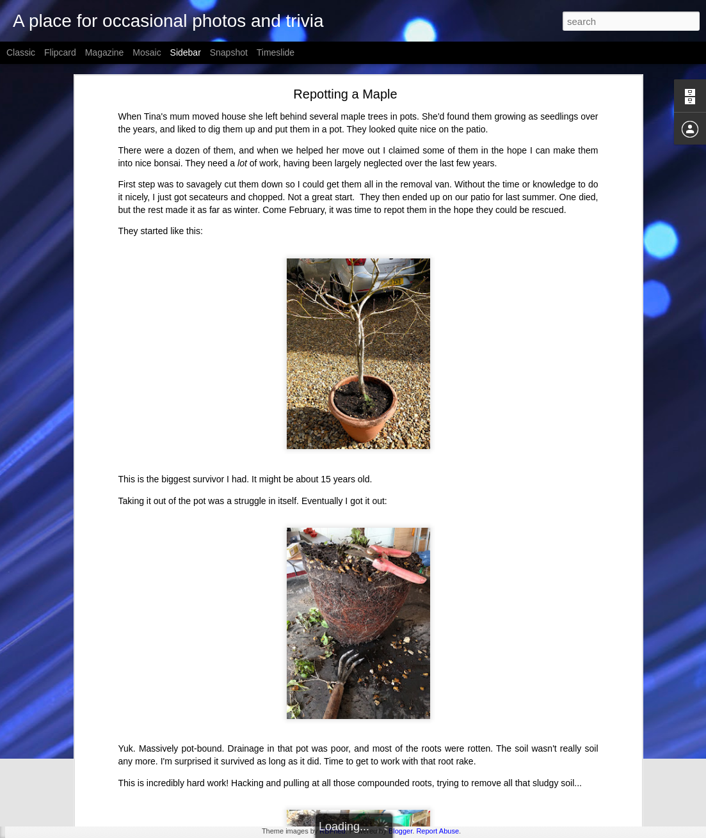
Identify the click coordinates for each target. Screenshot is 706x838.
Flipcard (60, 52)
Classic (20, 52)
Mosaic (146, 52)
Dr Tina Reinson (58, 768)
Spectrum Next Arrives (69, 740)
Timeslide (275, 52)
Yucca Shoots (54, 797)
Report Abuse (437, 831)
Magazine (104, 52)
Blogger (400, 831)
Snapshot (229, 52)
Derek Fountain (434, 748)
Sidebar (185, 52)
